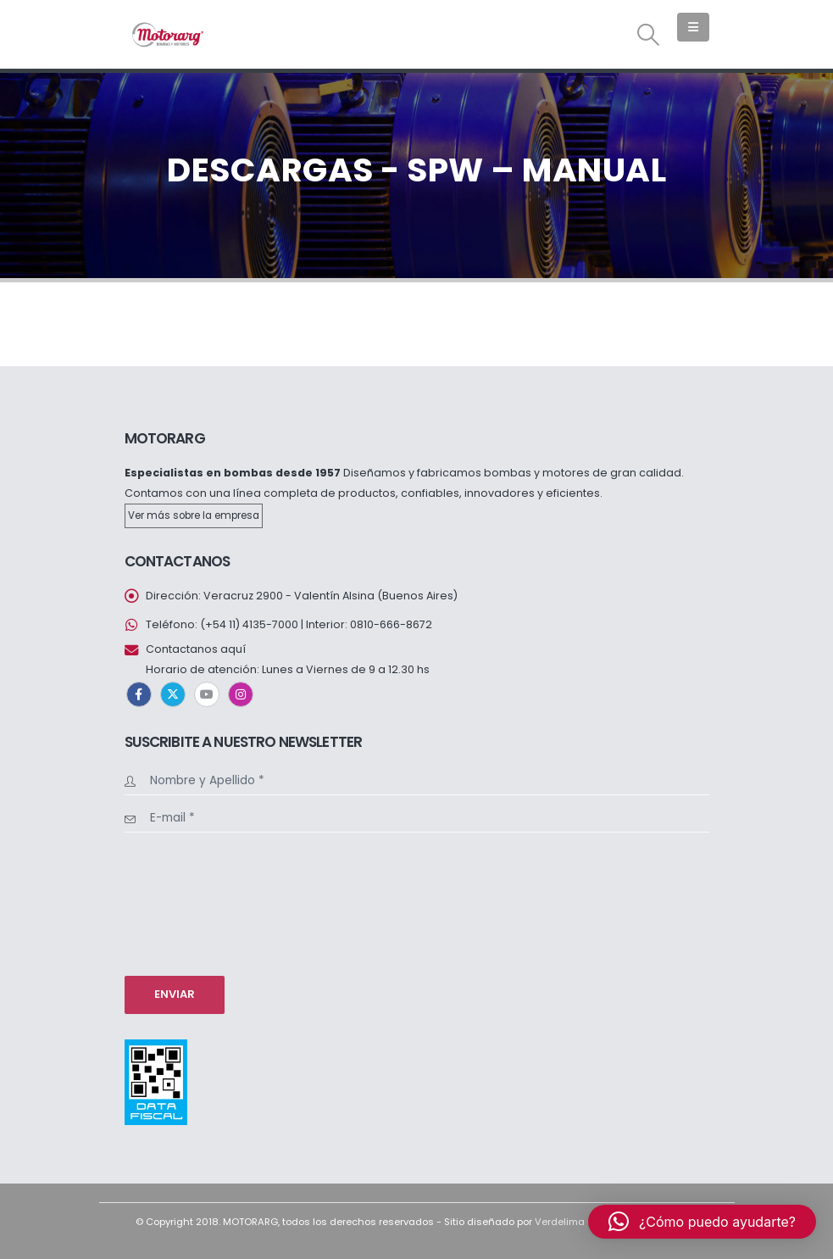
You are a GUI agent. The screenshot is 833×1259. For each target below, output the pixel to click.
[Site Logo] (167, 34)
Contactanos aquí (196, 649)
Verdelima (560, 1221)
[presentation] (194, 902)
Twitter (173, 694)
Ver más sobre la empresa (193, 515)
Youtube (206, 694)
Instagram (240, 694)
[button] (648, 35)
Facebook (139, 694)
